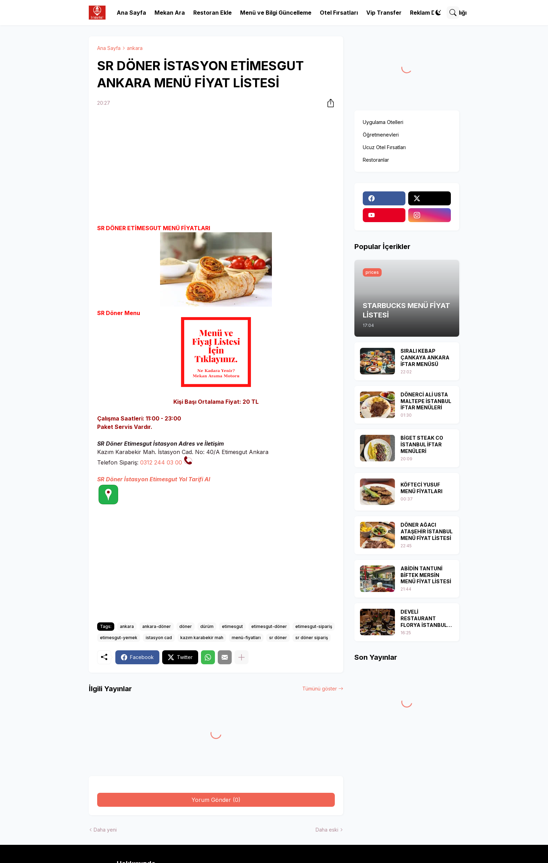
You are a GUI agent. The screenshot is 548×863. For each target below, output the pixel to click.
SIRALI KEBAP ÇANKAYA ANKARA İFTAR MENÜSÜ (425, 357)
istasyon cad (159, 637)
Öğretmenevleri (381, 135)
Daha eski (327, 830)
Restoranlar (376, 160)
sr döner (278, 637)
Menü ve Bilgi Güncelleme (275, 12)
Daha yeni (105, 830)
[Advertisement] (216, 166)
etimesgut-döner (269, 626)
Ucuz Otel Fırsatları (384, 147)
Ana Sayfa (131, 12)
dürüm (207, 626)
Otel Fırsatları (339, 12)
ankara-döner (156, 626)
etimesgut (232, 626)
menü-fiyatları (246, 637)
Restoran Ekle (212, 12)
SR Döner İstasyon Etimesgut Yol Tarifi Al (153, 479)
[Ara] (453, 12)
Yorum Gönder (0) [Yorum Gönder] (216, 799)
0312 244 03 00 (161, 462)
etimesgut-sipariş (313, 626)
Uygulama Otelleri (383, 122)
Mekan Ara (169, 12)
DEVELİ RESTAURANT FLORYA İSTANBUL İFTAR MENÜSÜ (424, 619)
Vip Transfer (384, 12)
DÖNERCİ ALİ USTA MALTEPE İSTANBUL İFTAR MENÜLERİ (426, 401)
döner (185, 626)
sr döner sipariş (311, 637)
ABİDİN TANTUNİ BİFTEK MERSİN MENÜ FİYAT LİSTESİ (426, 575)
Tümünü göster (319, 689)
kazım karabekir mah (201, 637)
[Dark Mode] (438, 12)
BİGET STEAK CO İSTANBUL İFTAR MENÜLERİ (422, 444)
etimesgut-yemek (118, 637)
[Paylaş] (328, 103)
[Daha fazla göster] (241, 657)
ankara (135, 48)
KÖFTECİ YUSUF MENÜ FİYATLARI (421, 488)
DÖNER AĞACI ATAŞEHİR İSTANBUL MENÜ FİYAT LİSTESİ (427, 531)
